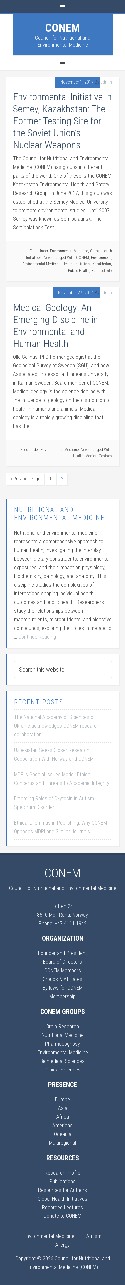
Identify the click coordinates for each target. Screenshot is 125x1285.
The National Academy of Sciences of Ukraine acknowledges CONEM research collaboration (56, 726)
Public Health (78, 270)
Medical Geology (98, 456)
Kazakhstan (101, 264)
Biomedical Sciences (62, 1061)
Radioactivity (101, 270)
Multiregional (62, 1143)
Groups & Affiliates (62, 979)
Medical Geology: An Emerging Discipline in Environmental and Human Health (55, 325)
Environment (101, 257)
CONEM (62, 27)
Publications (62, 1181)
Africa (62, 1117)
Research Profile (62, 1173)
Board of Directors (62, 962)
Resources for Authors (62, 1190)
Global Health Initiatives (62, 1199)
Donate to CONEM (62, 1216)
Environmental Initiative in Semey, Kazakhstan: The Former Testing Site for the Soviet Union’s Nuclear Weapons (62, 121)
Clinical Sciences (62, 1070)
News (48, 257)
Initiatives (82, 264)
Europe (62, 1099)
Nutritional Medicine (63, 1035)
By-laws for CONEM (63, 988)
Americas (62, 1125)
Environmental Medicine (69, 251)
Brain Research (62, 1026)
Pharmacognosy (62, 1044)
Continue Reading (37, 637)
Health (67, 264)
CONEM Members (62, 970)
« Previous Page (25, 478)
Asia (62, 1108)
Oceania (62, 1134)
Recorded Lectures (62, 1207)
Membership (62, 996)
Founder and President (62, 953)
